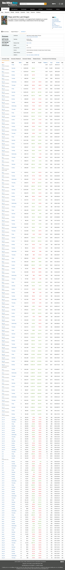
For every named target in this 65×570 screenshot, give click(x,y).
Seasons (33, 12)
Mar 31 (3, 154)
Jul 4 (3, 458)
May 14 (3, 306)
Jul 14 (3, 480)
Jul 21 (3, 495)
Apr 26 (3, 244)
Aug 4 (3, 525)
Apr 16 (3, 210)
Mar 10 (3, 81)
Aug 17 (3, 553)
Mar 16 (3, 102)
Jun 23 (3, 434)
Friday (13, 64)
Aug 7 (3, 532)
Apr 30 (3, 258)
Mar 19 (3, 112)
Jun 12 (3, 407)
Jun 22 (3, 432)
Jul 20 (3, 493)
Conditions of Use (20, 568)
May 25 (3, 344)
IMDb (38, 565)
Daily (2, 12)
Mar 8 (3, 75)
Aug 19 (3, 557)
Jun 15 (3, 417)
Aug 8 (3, 534)
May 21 (3, 330)
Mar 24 (3, 129)
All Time (40, 9)
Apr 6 (3, 175)
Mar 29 (3, 147)
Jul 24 (3, 502)
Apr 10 (3, 189)
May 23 (3, 337)
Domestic (5, 9)
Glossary (24, 563)
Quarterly (23, 12)
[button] (55, 25)
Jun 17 (3, 421)
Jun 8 (3, 393)
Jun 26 (3, 441)
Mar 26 (3, 136)
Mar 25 (3, 133)
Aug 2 (3, 521)
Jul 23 (3, 500)
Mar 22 (3, 123)
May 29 (3, 357)
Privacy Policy (28, 568)
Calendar (32, 9)
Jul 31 (3, 517)
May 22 (3, 333)
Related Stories (36, 58)
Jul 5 (3, 461)
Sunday (13, 71)
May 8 (3, 285)
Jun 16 (3, 419)
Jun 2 (3, 372)
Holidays (38, 12)
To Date (57, 62)
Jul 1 (3, 451)
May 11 (3, 296)
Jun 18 (3, 423)
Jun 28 (3, 445)
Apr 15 (3, 206)
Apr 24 (3, 237)
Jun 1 (3, 369)
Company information (56, 21)
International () (6, 41)
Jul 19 (3, 491)
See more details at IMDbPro (33, 54)
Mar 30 (3, 150)
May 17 (3, 316)
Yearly (27, 12)
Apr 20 (3, 223)
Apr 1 (3, 157)
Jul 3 (3, 456)
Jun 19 (3, 426)
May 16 (3, 313)
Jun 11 (3, 403)
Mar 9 (3, 78)
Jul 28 (3, 510)
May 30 (3, 361)
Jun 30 (3, 449)
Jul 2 (3, 453)
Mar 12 (3, 88)
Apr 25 (3, 241)
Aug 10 (3, 538)
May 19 (3, 323)
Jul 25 (3, 504)
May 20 (3, 326)
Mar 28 (3, 143)
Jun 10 (3, 400)
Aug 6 (3, 529)
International (14, 9)
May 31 (3, 364)
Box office (54, 24)
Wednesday (14, 81)
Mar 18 (3, 109)
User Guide (29, 563)
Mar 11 (3, 85)
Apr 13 (3, 199)
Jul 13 (3, 478)
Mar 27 (3, 140)
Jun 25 (3, 438)
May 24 (3, 340)
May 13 (3, 302)
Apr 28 (3, 251)
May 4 (3, 272)
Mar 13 (3, 92)
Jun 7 (3, 390)
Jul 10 (3, 472)
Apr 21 (3, 227)
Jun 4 (3, 379)
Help (41, 563)
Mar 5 (3, 64)
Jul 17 (3, 487)
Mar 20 (3, 116)
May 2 (3, 265)
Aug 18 (3, 555)
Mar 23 (3, 126)
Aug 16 (3, 551)
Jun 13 (3, 410)
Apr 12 (3, 196)
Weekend (7, 12)
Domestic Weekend (16, 58)
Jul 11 (3, 474)
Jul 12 (3, 476)
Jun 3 (3, 376)
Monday (13, 75)
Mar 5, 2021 (29, 42)
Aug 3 (3, 523)
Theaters (45, 62)
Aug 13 (3, 544)
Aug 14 (3, 547)
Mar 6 (3, 68)
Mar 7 (3, 71)
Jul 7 (3, 465)
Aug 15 (3, 549)
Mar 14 (3, 95)
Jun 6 (3, 386)
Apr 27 (3, 247)
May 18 (3, 320)
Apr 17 (3, 213)
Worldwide (23, 9)
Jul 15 (3, 482)
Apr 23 (3, 234)
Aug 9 (3, 536)
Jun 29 (3, 447)
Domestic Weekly (27, 58)
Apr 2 (3, 160)
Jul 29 (3, 512)
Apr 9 (3, 186)
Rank (20, 62)
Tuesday (13, 78)
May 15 (3, 309)
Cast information (55, 19)
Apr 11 (3, 193)
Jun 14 (3, 414)
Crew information (55, 20)
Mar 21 (3, 119)
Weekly (12, 12)
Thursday (13, 85)
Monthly (17, 12)
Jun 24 (3, 436)
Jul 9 (3, 470)
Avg (51, 62)
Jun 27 (3, 443)
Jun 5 (3, 383)
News (53, 22)
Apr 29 (3, 254)
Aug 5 (3, 527)
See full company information (32, 36)
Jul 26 (3, 506)
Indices (58, 9)
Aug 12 (3, 542)
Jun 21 (3, 430)
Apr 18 (3, 217)
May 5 (3, 275)
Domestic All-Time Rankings (49, 58)
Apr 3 (3, 164)
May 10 (3, 292)
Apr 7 (3, 179)
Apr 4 (3, 167)
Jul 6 (3, 463)
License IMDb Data (36, 563)
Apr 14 (3, 203)
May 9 (3, 289)
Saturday (13, 68)
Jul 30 (3, 515)
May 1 (3, 261)
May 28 (3, 354)
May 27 (3, 350)
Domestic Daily (5, 58)
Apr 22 (3, 230)
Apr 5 (3, 172)
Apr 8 (3, 182)
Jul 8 (3, 467)
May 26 (3, 347)
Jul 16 (3, 485)
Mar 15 (3, 99)
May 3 (3, 268)
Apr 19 (3, 220)
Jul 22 (3, 497)
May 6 (3, 278)
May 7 (3, 282)
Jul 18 (3, 489)
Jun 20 (3, 428)
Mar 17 (3, 105)
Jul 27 (3, 508)
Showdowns (49, 9)
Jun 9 (3, 396)
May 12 (3, 299)
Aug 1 (3, 519)
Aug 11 (3, 540)
